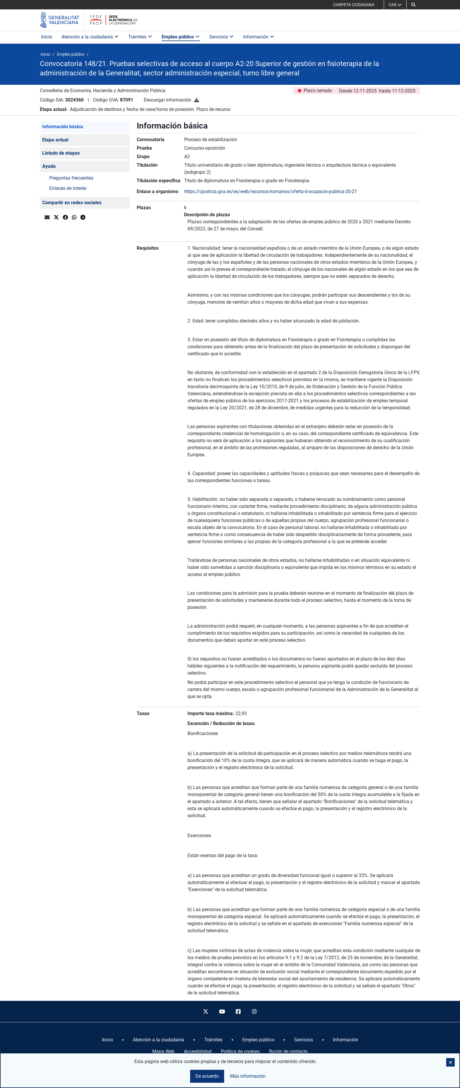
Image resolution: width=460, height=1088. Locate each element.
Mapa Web (163, 1051)
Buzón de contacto (288, 1051)
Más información (247, 1076)
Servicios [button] (221, 37)
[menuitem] (107, 1040)
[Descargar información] (196, 100)
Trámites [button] (140, 37)
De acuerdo (207, 1076)
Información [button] (258, 37)
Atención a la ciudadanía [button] (90, 37)
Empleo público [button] (181, 37)
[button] (413, 4)
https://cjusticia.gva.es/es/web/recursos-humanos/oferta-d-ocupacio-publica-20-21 (270, 191)
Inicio (46, 37)
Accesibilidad (198, 1051)
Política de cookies (240, 1051)
